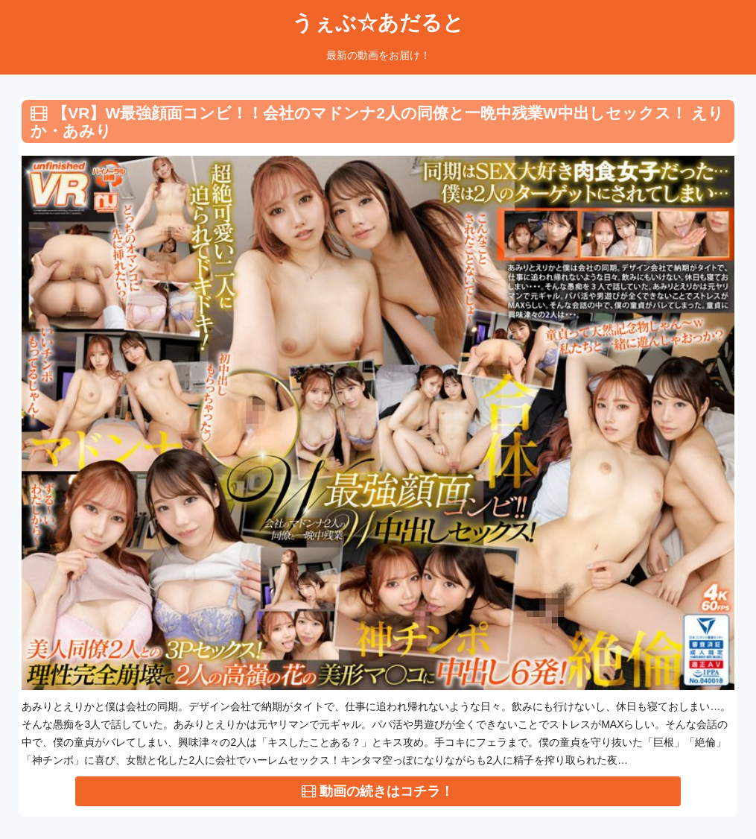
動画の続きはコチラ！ (378, 791)
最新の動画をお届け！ (378, 55)
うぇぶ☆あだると (378, 22)
